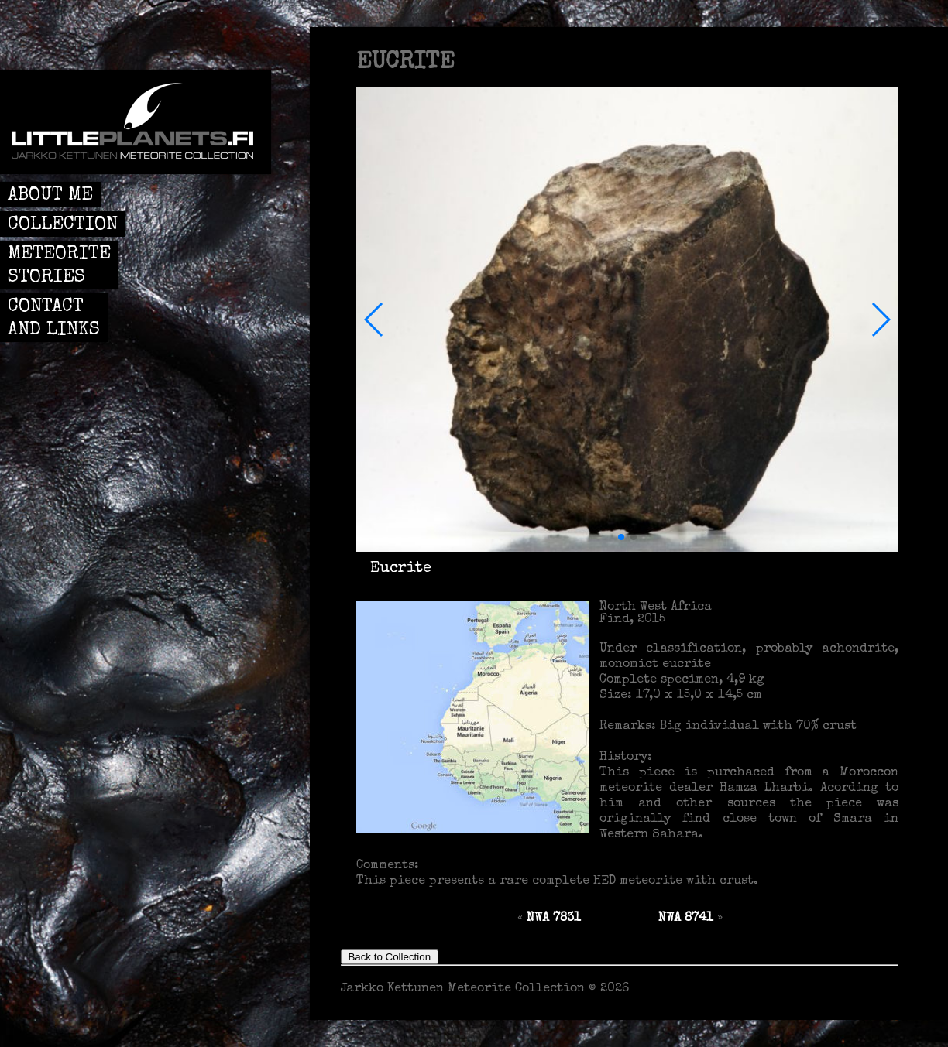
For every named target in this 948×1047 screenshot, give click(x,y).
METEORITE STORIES (59, 266)
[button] (374, 320)
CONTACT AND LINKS (54, 319)
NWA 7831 (554, 918)
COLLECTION (63, 225)
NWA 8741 (685, 918)
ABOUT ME (50, 195)
